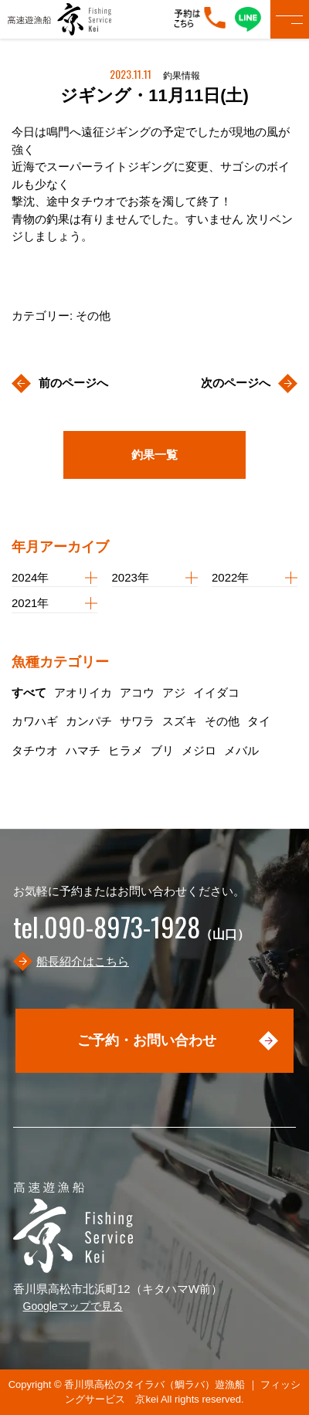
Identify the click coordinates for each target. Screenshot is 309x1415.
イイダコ (216, 692)
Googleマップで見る (73, 1306)
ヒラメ (125, 750)
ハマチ (83, 750)
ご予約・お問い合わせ (146, 1040)
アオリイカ (83, 692)
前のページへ (73, 382)
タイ (258, 721)
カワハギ (35, 721)
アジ (173, 692)
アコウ (137, 692)
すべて (29, 692)
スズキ (179, 721)
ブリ (162, 750)
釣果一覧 (154, 454)
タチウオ (35, 750)
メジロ (199, 750)
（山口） (131, 934)
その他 (222, 721)
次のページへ (235, 382)
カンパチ (89, 721)
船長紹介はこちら (82, 961)
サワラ (137, 721)
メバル (241, 750)
